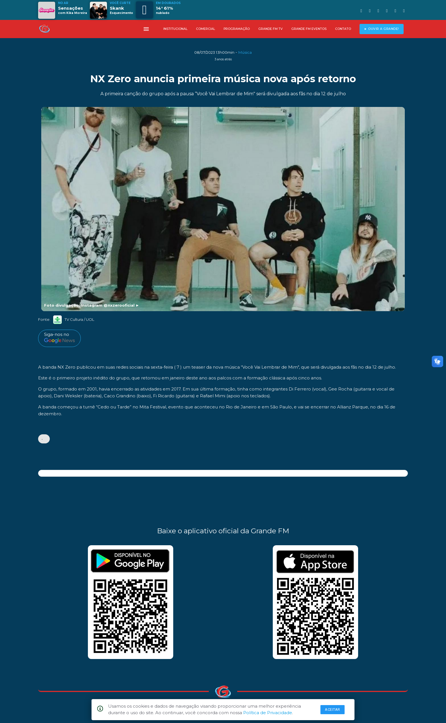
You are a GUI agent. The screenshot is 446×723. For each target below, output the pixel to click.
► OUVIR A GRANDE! (381, 29)
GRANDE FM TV (270, 29)
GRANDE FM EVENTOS (309, 29)
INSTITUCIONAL (175, 29)
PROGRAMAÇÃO (237, 29)
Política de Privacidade (267, 712)
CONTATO (343, 29)
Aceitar (332, 709)
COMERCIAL (205, 29)
